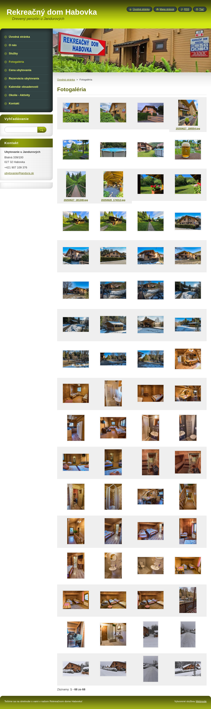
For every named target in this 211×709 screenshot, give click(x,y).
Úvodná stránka (66, 79)
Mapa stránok (167, 9)
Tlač (201, 9)
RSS (186, 9)
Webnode (201, 701)
